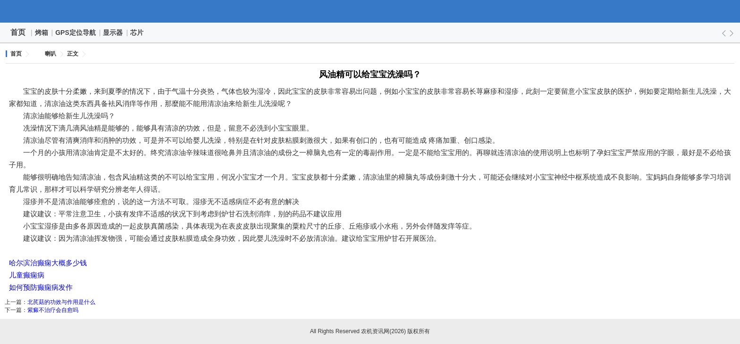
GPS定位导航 (76, 32)
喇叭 (50, 53)
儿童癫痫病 (26, 275)
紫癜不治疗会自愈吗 (52, 310)
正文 (72, 53)
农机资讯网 (370, 11)
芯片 (137, 32)
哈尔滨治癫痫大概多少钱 (48, 263)
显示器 (113, 32)
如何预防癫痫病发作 (41, 287)
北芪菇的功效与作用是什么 (61, 302)
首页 (17, 32)
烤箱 (42, 32)
